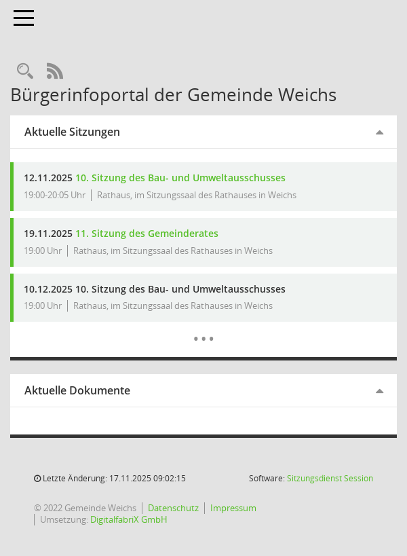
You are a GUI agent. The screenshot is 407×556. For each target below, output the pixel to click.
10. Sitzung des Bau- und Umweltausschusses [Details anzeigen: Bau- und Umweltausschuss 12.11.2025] (180, 177)
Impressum (233, 508)
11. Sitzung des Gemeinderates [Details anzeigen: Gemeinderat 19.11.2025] (146, 233)
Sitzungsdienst (330, 478)
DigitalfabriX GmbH (129, 519)
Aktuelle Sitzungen (72, 131)
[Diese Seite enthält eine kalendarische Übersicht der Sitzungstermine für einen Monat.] (204, 328)
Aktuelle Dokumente (77, 390)
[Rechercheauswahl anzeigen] (25, 71)
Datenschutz (173, 508)
